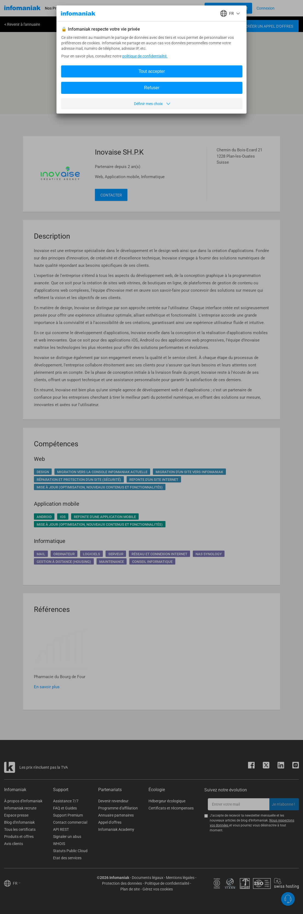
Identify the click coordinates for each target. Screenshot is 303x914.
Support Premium (68, 815)
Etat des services (67, 858)
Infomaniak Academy (116, 829)
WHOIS (59, 843)
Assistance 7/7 (65, 801)
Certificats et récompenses (171, 808)
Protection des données (122, 883)
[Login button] (228, 8)
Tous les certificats (20, 829)
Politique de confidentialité (167, 883)
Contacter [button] (111, 195)
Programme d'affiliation (118, 808)
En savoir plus (47, 686)
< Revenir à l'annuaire (22, 24)
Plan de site (130, 889)
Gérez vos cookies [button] (157, 889)
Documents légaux (147, 877)
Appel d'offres (109, 822)
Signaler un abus (67, 836)
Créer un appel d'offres (269, 26)
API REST (61, 829)
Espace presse (16, 815)
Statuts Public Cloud (70, 851)
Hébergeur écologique (166, 801)
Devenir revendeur (113, 801)
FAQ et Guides (65, 808)
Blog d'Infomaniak (19, 822)
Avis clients (13, 843)
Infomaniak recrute (20, 808)
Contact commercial (70, 822)
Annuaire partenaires (116, 815)
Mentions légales (180, 877)
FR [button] (17, 883)
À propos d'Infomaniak (23, 801)
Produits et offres (19, 836)
